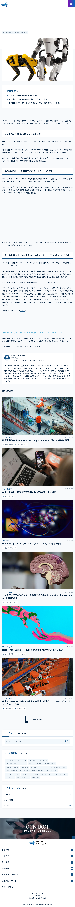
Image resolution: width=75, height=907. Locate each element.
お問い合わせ (7, 886)
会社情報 (5, 862)
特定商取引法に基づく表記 (37, 898)
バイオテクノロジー (12, 774)
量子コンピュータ (23, 778)
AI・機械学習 (52, 771)
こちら (22, 311)
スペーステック (28, 774)
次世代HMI (24, 767)
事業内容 (5, 849)
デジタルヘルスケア (36, 764)
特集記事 (7, 794)
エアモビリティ (21, 760)
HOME (4, 10)
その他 (6, 806)
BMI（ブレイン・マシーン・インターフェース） (51, 774)
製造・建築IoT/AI (21, 33)
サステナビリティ (39, 771)
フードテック (25, 771)
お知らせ (5, 856)
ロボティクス (8, 33)
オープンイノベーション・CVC (16, 764)
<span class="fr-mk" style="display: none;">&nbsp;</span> (37, 216)
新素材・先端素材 (12, 767)
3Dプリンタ (10, 778)
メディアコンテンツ (14, 10)
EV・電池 (9, 760)
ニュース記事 (6, 16)
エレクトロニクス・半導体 (38, 760)
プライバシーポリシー (37, 893)
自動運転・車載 (60, 767)
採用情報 (5, 868)
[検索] (67, 741)
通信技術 (36, 778)
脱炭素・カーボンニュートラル (42, 767)
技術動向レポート (9, 880)
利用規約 (37, 896)
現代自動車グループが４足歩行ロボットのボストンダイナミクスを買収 (46, 10)
